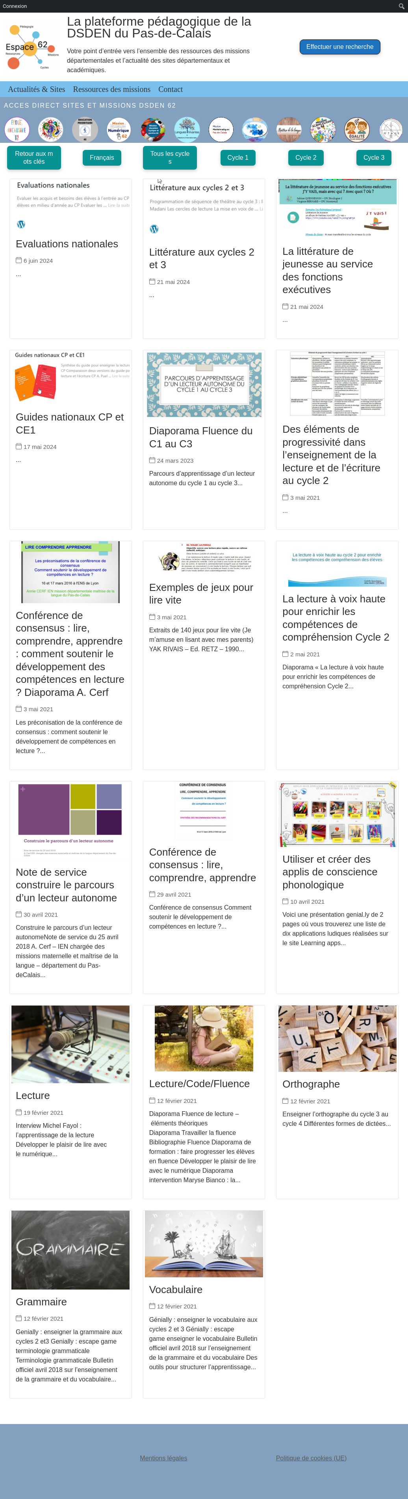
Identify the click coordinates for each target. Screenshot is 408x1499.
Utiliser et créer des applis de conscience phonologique (329, 872)
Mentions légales (163, 1458)
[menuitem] (402, 6)
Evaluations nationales (67, 244)
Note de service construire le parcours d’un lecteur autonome (66, 885)
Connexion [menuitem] (15, 6)
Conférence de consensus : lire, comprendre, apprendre (202, 865)
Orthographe (311, 1084)
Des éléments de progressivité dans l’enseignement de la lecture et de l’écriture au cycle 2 (331, 454)
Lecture (33, 1095)
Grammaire (41, 1302)
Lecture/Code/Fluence (199, 1084)
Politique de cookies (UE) (311, 1458)
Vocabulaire (176, 1289)
